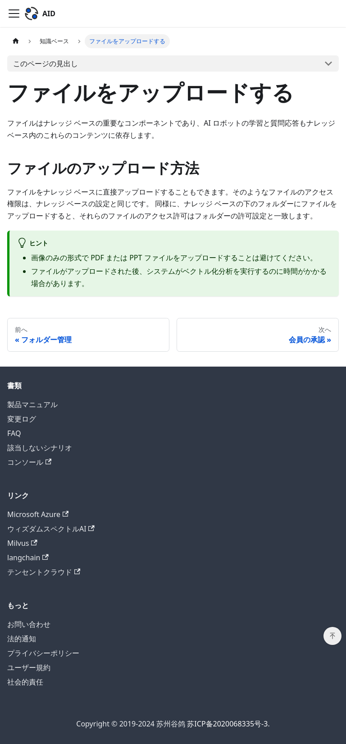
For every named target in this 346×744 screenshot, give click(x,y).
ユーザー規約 (28, 667)
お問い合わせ (28, 624)
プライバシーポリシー (43, 653)
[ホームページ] (15, 41)
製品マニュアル (32, 404)
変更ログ (21, 419)
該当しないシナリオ (39, 448)
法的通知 (21, 639)
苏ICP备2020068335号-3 (227, 724)
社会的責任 (25, 682)
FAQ (14, 433)
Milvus (22, 543)
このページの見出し (45, 63)
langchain (28, 558)
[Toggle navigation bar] (14, 13)
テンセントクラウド (43, 572)
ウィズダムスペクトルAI (51, 529)
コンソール (29, 462)
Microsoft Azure (37, 514)
